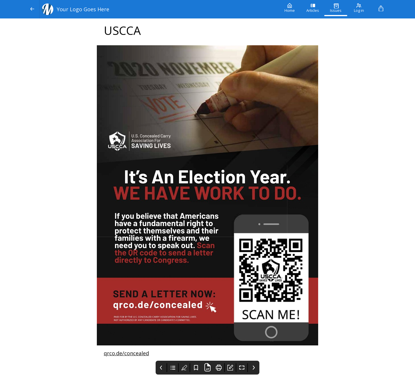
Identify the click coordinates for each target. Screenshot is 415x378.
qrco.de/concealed (126, 353)
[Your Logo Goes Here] (159, 9)
